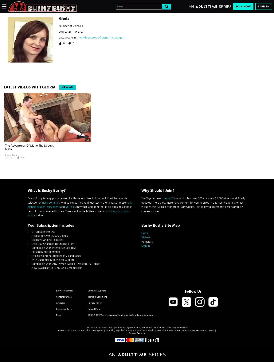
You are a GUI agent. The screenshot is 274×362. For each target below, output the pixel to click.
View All (68, 87)
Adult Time (171, 198)
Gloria (8, 149)
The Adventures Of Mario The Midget (100, 37)
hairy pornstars (51, 202)
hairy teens (53, 206)
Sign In (263, 6)
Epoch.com (74, 330)
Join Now (243, 6)
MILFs (68, 206)
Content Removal (137, 333)
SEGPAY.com (173, 330)
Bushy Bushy (11, 155)
